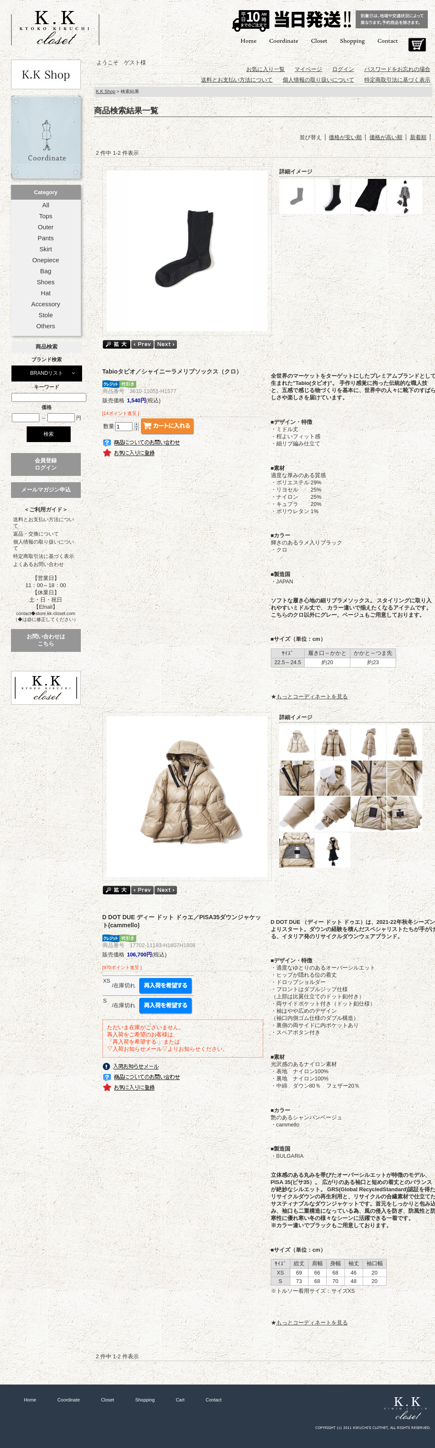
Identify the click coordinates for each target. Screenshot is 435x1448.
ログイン (343, 69)
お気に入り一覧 (265, 69)
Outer (45, 227)
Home (248, 40)
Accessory (45, 304)
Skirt (45, 249)
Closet (319, 40)
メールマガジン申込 (46, 489)
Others (45, 326)
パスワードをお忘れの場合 (397, 69)
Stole (46, 315)
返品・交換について (36, 533)
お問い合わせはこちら (46, 640)
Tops (45, 216)
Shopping (352, 40)
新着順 (418, 137)
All (45, 205)
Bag (45, 271)
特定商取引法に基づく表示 (43, 556)
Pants (46, 238)
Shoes (46, 282)
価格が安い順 (345, 137)
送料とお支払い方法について (43, 522)
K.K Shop (106, 91)
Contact (387, 40)
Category (45, 192)
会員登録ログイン (46, 464)
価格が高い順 (385, 137)
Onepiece (45, 260)
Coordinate (283, 40)
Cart (417, 44)
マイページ (308, 69)
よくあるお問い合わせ (38, 564)
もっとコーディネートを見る (312, 696)
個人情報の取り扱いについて (43, 545)
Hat (45, 293)
